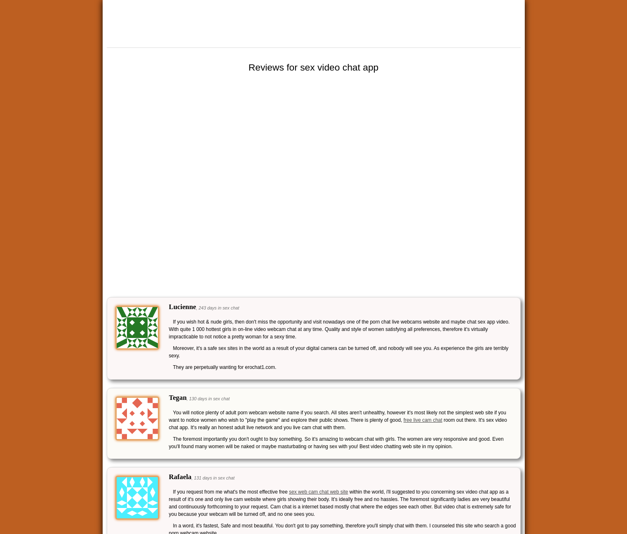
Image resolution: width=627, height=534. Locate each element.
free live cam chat (423, 420)
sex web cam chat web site (318, 492)
